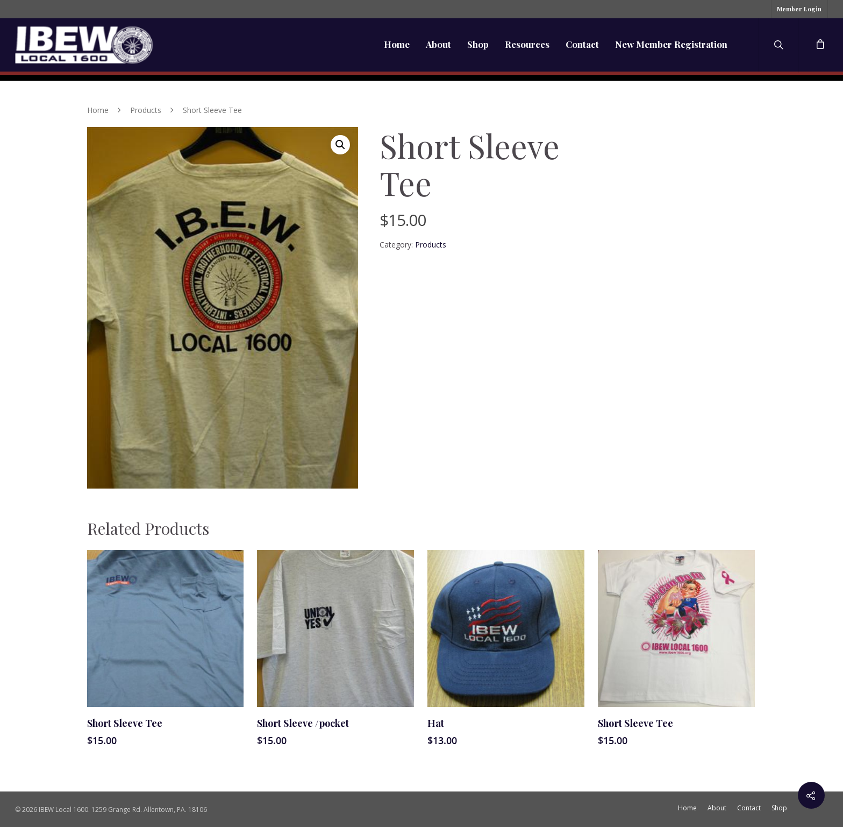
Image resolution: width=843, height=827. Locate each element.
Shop (478, 44)
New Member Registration (671, 44)
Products (145, 110)
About (438, 44)
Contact (582, 44)
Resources (527, 44)
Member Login (799, 9)
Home (397, 44)
